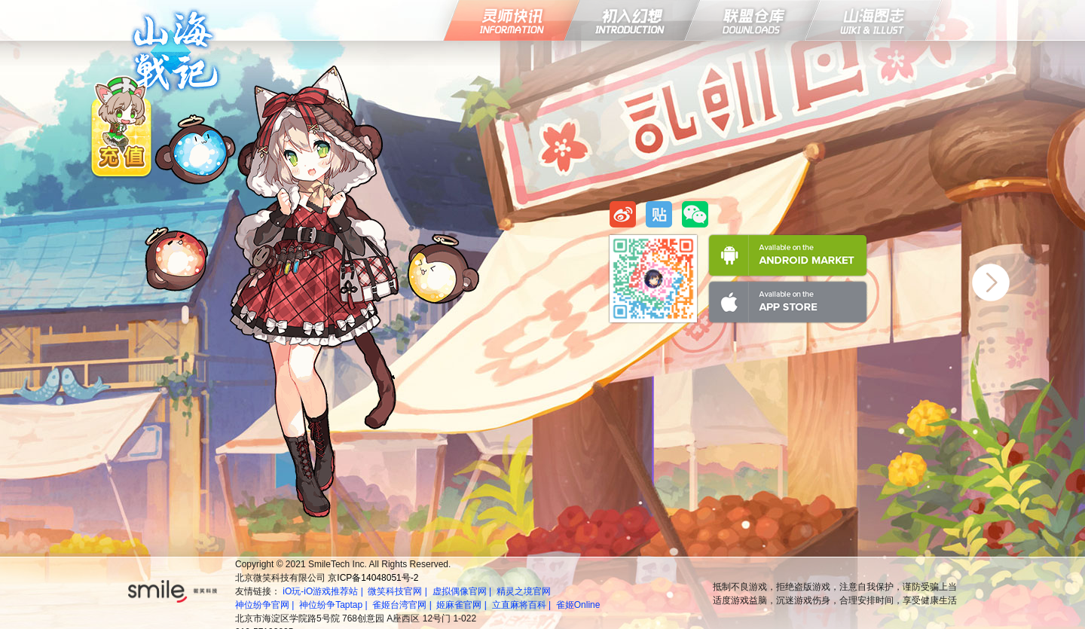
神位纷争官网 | (266, 605)
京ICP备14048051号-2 (373, 578)
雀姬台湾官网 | (403, 605)
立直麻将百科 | (523, 605)
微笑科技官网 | (398, 591)
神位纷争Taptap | (334, 605)
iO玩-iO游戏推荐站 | (324, 591)
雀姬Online (578, 605)
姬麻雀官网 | (462, 605)
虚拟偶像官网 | (463, 591)
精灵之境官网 (524, 591)
